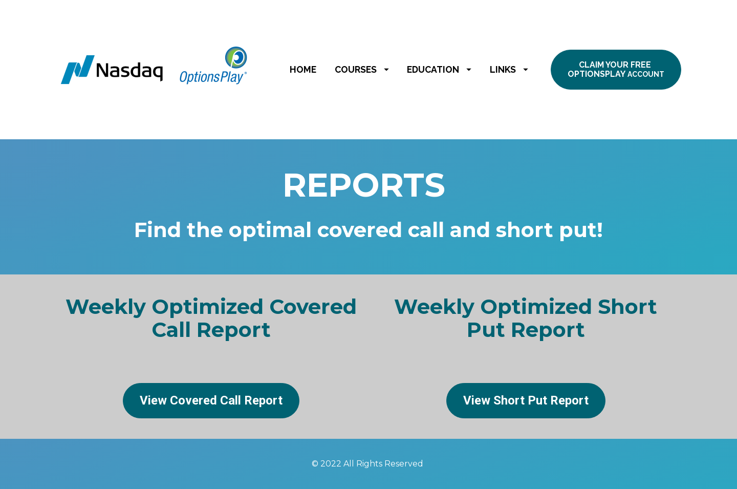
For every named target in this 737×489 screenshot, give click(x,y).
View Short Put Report (526, 400)
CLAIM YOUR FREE (616, 69)
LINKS (509, 69)
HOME (303, 69)
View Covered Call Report (211, 400)
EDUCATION (439, 69)
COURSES (362, 69)
